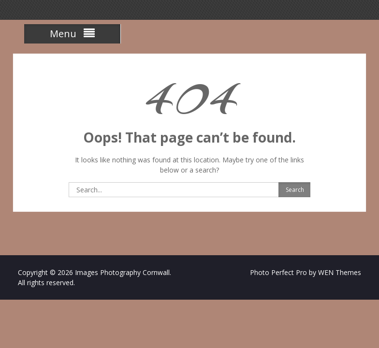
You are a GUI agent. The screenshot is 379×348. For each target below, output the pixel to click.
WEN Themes (339, 272)
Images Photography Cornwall (122, 272)
